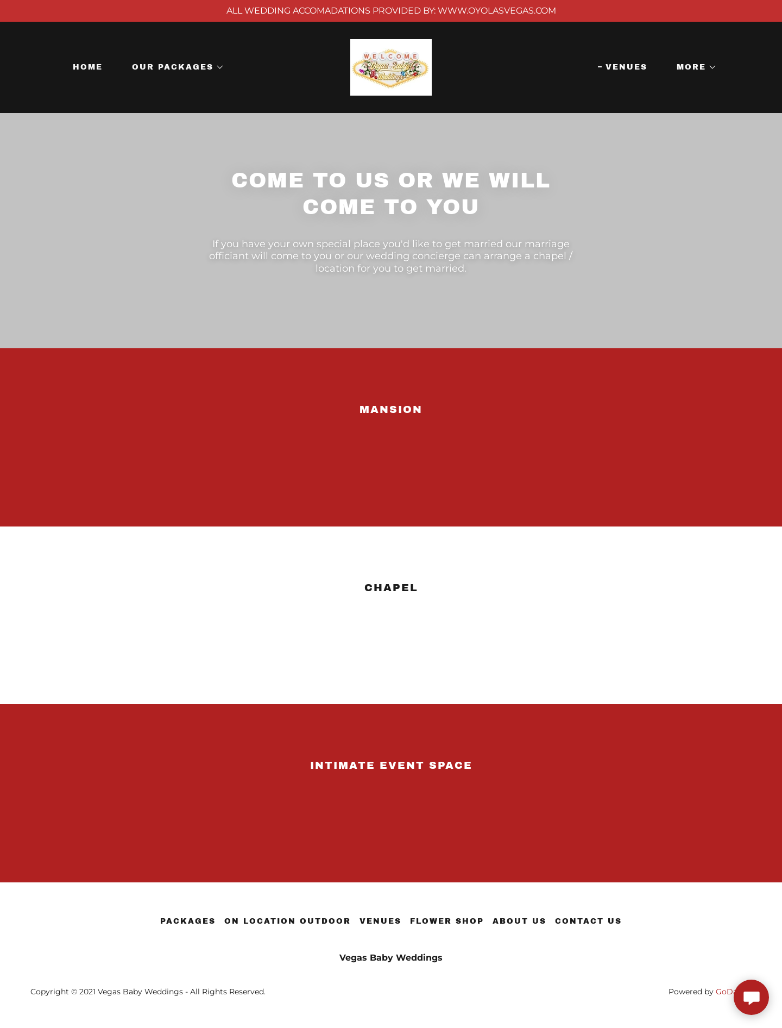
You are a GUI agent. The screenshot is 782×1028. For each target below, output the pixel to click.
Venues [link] (626, 67)
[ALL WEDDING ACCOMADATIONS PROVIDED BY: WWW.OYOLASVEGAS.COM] (391, 11)
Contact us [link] (588, 921)
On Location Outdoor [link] (287, 921)
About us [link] (519, 921)
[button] (174, 67)
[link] (391, 66)
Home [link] (88, 67)
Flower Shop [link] (447, 921)
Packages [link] (188, 921)
